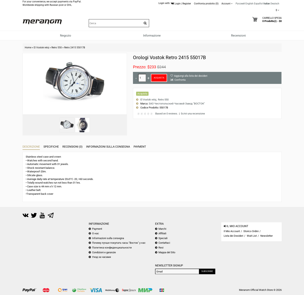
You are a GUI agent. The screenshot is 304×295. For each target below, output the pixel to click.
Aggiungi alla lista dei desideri (190, 75)
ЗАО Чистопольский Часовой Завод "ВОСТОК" (177, 103)
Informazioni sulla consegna (108, 146)
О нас (95, 233)
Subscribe (207, 271)
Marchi (162, 228)
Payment (140, 146)
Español (258, 3)
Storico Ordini (251, 231)
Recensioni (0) (72, 146)
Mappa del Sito (166, 252)
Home (28, 47)
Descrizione (31, 146)
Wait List (252, 235)
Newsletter (266, 235)
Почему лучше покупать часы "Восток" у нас (119, 242)
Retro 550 (56, 47)
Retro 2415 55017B (74, 47)
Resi (160, 247)
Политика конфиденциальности (112, 247)
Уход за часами (101, 256)
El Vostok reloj (41, 47)
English (249, 3)
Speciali (162, 238)
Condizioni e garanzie (104, 252)
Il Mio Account (232, 231)
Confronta (180, 79)
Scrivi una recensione (193, 113)
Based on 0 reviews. (166, 113)
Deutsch (275, 3)
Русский (240, 3)
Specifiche (51, 146)
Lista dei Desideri (233, 235)
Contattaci (164, 242)
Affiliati (162, 233)
